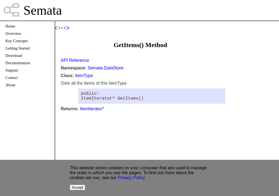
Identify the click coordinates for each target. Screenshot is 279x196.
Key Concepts (16, 41)
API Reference (75, 60)
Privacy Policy (131, 177)
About (10, 85)
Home (10, 26)
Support (11, 70)
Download (13, 55)
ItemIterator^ (92, 111)
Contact (11, 77)
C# (66, 28)
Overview (13, 33)
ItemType (84, 75)
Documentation (17, 63)
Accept (77, 187)
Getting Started (17, 48)
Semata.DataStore (106, 68)
